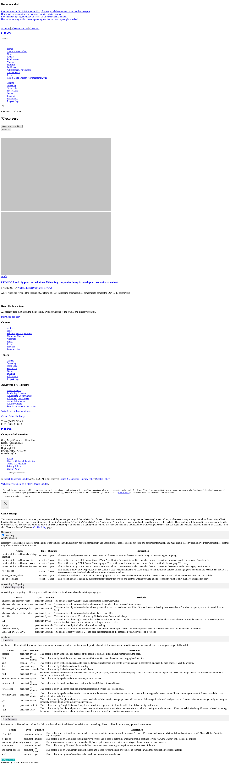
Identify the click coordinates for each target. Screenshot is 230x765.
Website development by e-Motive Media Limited (24, 484)
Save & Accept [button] (8, 760)
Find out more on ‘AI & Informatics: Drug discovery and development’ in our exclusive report (45, 11)
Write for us (6, 411)
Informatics (12, 98)
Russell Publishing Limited (16, 479)
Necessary (9, 535)
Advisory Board (14, 403)
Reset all (6, 129)
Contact (5, 416)
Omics (10, 93)
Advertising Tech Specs (18, 398)
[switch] (3, 587)
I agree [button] (27, 496)
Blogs (9, 341)
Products (11, 346)
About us (5, 28)
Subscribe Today (17, 416)
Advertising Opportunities (19, 396)
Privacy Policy (14, 466)
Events (10, 344)
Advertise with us (19, 28)
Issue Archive (13, 349)
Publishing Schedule (16, 393)
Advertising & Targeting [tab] (12, 584)
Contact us (34, 28)
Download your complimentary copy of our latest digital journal (31, 14)
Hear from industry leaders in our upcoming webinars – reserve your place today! (39, 19)
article (4, 276)
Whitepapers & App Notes (19, 333)
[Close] (5, 504)
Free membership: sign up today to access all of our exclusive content (34, 16)
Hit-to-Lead (12, 90)
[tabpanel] (115, 561)
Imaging (11, 96)
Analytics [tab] (5, 637)
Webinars (11, 338)
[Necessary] (3, 535)
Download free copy (10, 317)
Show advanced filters (11, 126)
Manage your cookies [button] (16, 473)
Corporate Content (15, 336)
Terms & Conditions (16, 463)
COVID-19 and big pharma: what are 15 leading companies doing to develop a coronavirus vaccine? (59, 282)
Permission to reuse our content (22, 406)
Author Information (16, 401)
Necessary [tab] (6, 532)
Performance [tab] (7, 716)
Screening (11, 85)
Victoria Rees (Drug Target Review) (35, 288)
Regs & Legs (13, 101)
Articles (11, 328)
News (9, 331)
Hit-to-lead (12, 368)
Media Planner (14, 390)
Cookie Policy (13, 469)
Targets (10, 83)
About (10, 458)
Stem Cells (12, 88)
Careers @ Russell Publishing (21, 461)
